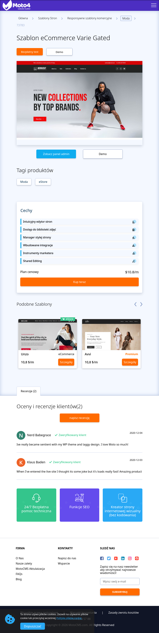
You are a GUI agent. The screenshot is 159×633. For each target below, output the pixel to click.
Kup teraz (79, 282)
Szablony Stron (47, 18)
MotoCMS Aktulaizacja (30, 569)
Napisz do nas (67, 558)
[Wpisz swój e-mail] (120, 581)
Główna (23, 18)
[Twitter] (109, 558)
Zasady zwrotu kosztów (123, 612)
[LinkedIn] (123, 558)
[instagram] (130, 558)
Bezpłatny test (29, 51)
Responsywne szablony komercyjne (89, 18)
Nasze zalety (24, 563)
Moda (126, 18)
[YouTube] (116, 558)
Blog (19, 579)
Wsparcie (64, 563)
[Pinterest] (137, 558)
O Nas (20, 558)
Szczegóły (66, 362)
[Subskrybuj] (120, 591)
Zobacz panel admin (56, 154)
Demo (59, 52)
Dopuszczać (32, 626)
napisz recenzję (80, 418)
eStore (43, 182)
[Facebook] (102, 558)
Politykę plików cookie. (69, 618)
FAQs (19, 574)
